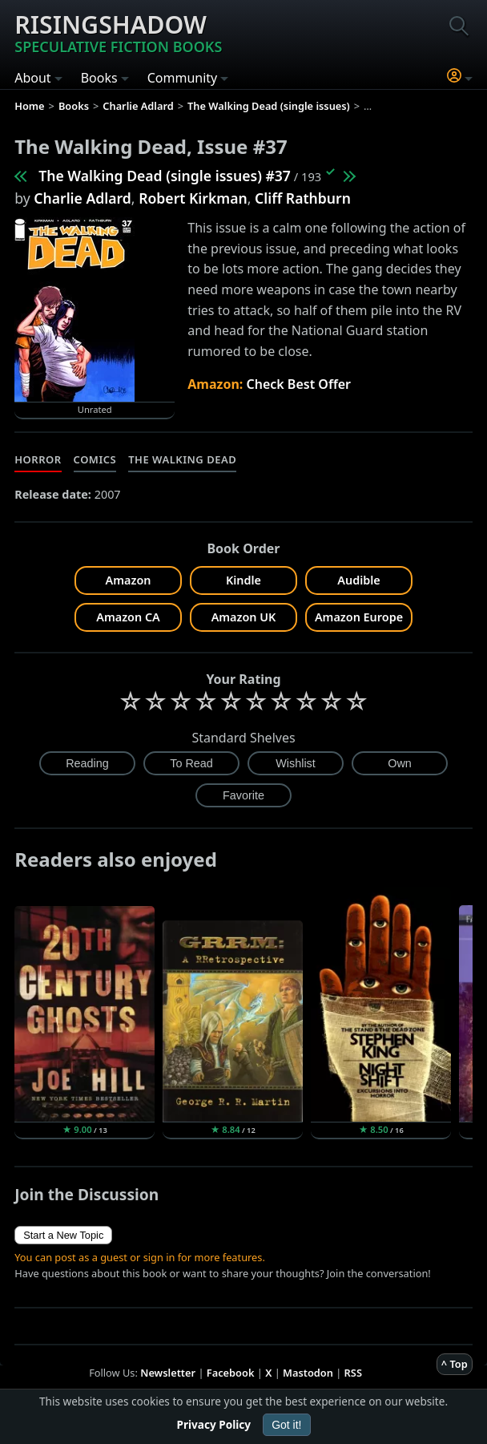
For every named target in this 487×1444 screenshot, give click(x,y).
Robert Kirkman (193, 198)
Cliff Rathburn (303, 198)
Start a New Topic (63, 1235)
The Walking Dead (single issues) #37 (164, 175)
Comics (95, 459)
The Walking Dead (182, 459)
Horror (37, 459)
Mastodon (308, 1372)
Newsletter (167, 1372)
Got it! (286, 1424)
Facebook (231, 1372)
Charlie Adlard (82, 198)
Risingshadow (118, 32)
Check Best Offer (298, 384)
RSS (353, 1372)
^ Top (454, 1364)
